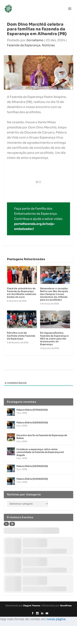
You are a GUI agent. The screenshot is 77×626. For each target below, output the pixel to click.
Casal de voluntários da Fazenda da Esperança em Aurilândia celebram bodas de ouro (21, 293)
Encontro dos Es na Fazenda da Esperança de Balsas (41, 437)
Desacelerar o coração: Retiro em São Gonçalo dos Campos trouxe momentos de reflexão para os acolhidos (54, 294)
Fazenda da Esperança (23, 45)
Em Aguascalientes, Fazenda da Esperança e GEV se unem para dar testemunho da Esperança (54, 338)
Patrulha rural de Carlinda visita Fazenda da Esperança (21, 335)
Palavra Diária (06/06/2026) (32, 422)
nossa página (55, 619)
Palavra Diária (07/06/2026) (32, 409)
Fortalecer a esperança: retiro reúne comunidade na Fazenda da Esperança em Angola (40, 452)
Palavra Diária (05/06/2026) (32, 466)
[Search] (6, 524)
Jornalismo (34, 40)
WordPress (66, 605)
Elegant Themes (31, 605)
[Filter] (12, 524)
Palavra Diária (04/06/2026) (32, 478)
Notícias (48, 45)
